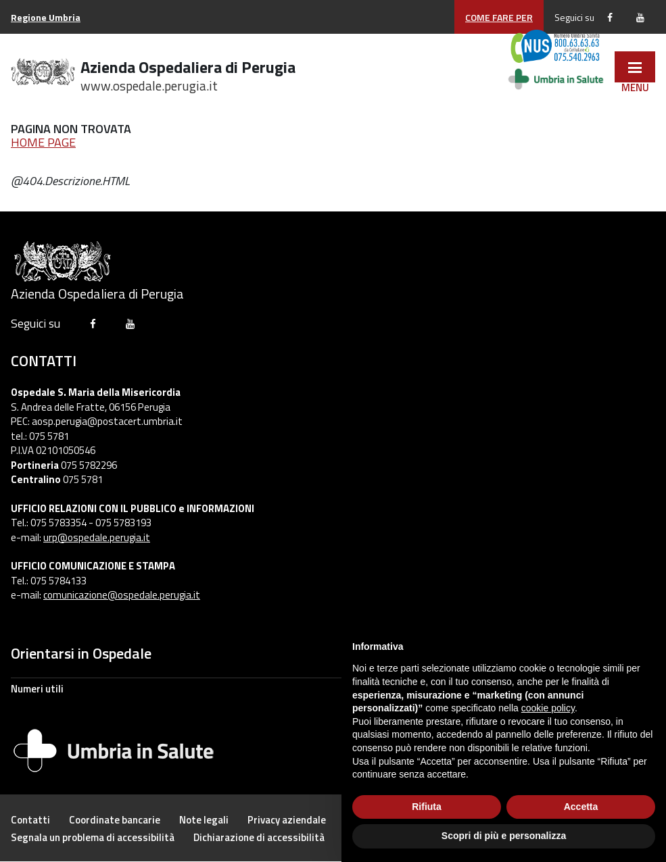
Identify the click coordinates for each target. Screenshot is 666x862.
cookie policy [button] (548, 708)
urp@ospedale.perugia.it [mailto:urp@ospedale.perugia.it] (96, 537)
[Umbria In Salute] (113, 748)
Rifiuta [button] (427, 806)
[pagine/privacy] (286, 820)
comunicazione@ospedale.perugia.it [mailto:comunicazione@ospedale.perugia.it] (121, 595)
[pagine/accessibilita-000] (92, 837)
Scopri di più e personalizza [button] (504, 835)
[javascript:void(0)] (635, 66)
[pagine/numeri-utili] (333, 688)
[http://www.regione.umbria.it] (45, 17)
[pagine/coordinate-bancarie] (114, 820)
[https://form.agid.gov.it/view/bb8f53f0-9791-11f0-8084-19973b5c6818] (259, 837)
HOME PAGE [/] (43, 142)
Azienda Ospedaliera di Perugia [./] (187, 74)
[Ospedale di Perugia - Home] (43, 74)
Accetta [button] (581, 806)
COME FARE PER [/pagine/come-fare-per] (499, 17)
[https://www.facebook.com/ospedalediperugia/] (609, 17)
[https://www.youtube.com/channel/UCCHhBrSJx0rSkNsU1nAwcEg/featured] (640, 17)
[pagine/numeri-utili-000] (30, 820)
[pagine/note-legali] (204, 820)
